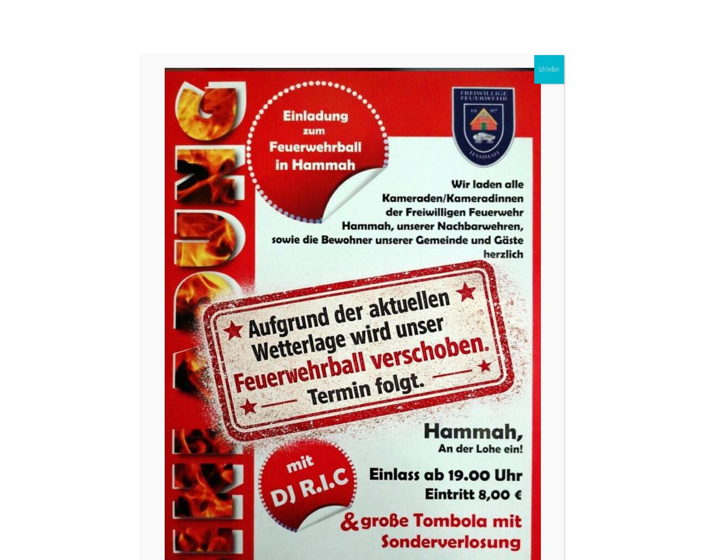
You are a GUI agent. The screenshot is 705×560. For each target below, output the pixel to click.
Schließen (549, 69)
